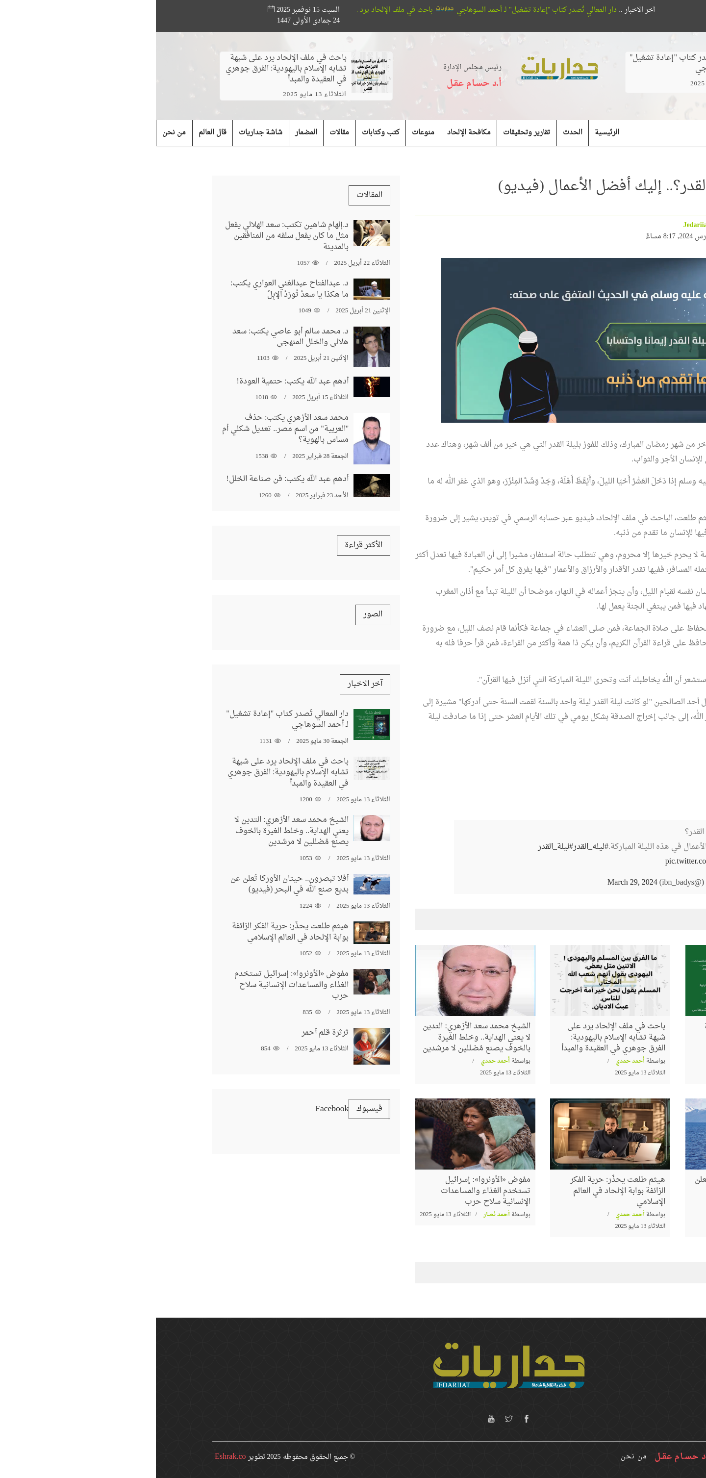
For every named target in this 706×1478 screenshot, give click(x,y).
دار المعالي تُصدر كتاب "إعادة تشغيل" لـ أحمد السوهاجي (366, 10)
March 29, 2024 (477, 882)
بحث (638, 10)
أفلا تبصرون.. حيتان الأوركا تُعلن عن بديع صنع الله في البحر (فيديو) (592, 1190)
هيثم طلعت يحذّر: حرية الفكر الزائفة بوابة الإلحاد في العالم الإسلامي (461, 1190)
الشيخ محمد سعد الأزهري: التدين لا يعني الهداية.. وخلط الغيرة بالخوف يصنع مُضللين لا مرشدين (321, 1037)
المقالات (214, 195)
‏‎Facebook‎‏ (176, 1109)
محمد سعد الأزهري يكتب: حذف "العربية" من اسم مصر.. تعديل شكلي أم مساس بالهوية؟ (129, 428)
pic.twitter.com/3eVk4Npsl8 (553, 861)
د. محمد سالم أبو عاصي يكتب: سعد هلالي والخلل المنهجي (134, 337)
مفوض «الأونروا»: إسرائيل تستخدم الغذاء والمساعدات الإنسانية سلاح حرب (330, 1190)
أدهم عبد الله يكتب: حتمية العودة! (137, 381)
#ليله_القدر (435, 847)
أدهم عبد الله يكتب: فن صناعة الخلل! (132, 479)
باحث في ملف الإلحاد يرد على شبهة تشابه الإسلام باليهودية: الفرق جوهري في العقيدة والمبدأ (130, 69)
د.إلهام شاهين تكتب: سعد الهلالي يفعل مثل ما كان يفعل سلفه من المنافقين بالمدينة (131, 236)
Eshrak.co (74, 1457)
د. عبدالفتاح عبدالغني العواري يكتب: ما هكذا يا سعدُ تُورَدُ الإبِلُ (134, 289)
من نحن (478, 1456)
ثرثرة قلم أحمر (169, 1032)
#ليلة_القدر (399, 847)
